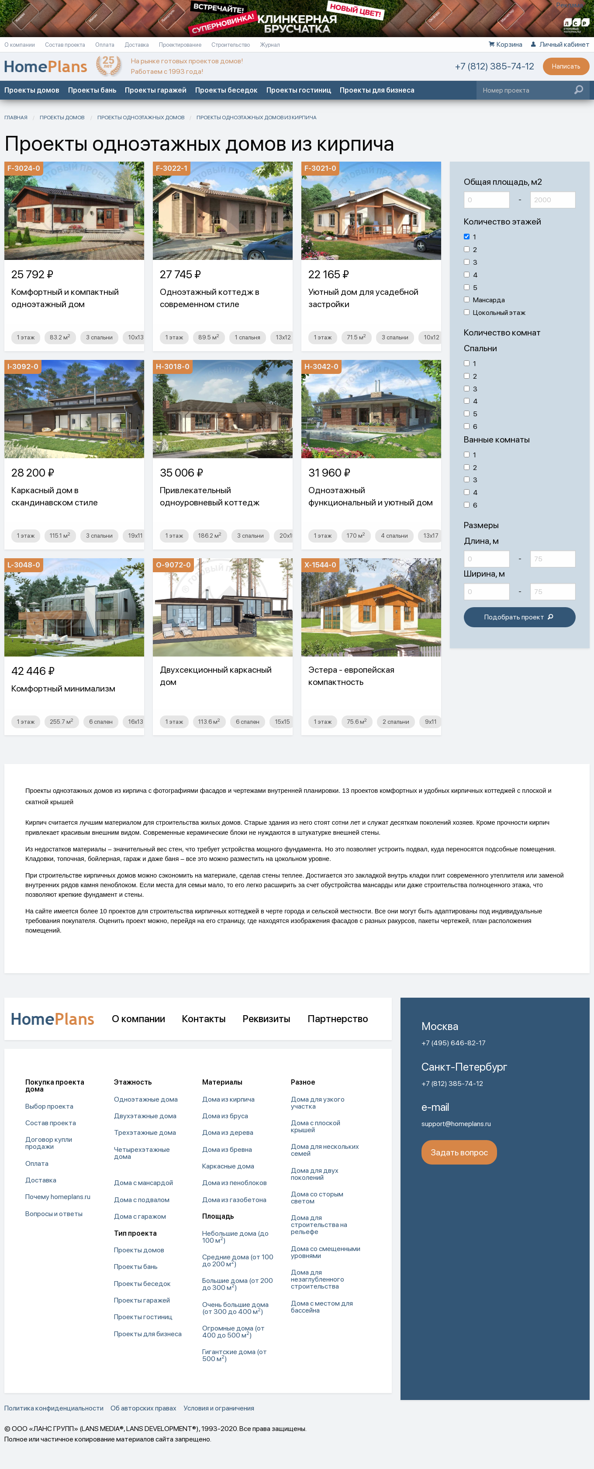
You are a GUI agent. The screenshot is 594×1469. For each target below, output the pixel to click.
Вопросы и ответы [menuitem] (54, 1214)
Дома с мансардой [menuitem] (143, 1183)
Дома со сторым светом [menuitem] (317, 1197)
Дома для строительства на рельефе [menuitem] (319, 1224)
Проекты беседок (226, 90)
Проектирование (181, 44)
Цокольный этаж (494, 312)
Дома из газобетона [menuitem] (234, 1200)
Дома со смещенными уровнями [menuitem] (325, 1252)
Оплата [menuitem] (36, 1163)
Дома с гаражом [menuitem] (140, 1216)
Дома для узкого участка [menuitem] (318, 1102)
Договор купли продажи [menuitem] (48, 1143)
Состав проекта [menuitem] (50, 1123)
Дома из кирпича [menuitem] (228, 1099)
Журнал (270, 44)
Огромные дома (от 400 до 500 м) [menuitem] (233, 1331)
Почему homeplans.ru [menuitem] (57, 1196)
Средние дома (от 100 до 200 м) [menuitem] (237, 1260)
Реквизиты (266, 1018)
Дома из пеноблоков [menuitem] (234, 1183)
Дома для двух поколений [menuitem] (314, 1174)
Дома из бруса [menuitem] (225, 1116)
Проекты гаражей (155, 90)
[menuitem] (154, 1170)
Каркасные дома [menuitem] (228, 1166)
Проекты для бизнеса (377, 90)
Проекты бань (92, 90)
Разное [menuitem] (303, 1082)
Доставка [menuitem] (40, 1180)
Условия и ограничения (218, 1408)
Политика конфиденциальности (54, 1408)
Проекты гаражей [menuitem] (142, 1300)
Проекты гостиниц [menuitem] (143, 1317)
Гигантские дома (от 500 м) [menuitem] (234, 1355)
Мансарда (484, 300)
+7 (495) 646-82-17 (453, 1043)
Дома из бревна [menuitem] (227, 1149)
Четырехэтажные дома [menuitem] (142, 1153)
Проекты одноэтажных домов (140, 117)
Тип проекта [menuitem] (135, 1233)
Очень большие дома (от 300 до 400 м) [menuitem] (235, 1308)
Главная (16, 117)
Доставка (137, 44)
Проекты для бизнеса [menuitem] (148, 1334)
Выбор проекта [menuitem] (49, 1106)
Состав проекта (65, 44)
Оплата (105, 44)
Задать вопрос (459, 1152)
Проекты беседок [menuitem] (142, 1283)
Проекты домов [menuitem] (139, 1250)
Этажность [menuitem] (133, 1082)
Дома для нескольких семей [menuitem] (325, 1150)
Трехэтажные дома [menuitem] (145, 1132)
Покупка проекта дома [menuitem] (54, 1085)
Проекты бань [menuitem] (136, 1266)
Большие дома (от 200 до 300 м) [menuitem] (237, 1284)
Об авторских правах (143, 1408)
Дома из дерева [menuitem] (227, 1132)
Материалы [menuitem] (222, 1082)
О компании (20, 44)
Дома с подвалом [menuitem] (141, 1200)
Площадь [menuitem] (218, 1216)
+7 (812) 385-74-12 (494, 66)
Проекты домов (31, 90)
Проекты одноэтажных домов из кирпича (257, 117)
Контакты (204, 1018)
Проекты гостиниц (298, 90)
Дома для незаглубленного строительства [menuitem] (317, 1279)
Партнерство (337, 1018)
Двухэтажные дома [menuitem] (145, 1116)
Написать (566, 66)
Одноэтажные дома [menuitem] (146, 1099)
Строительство (231, 44)
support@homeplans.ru (456, 1124)
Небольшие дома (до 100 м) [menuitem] (235, 1236)
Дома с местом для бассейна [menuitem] (322, 1306)
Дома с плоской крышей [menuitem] (315, 1126)
